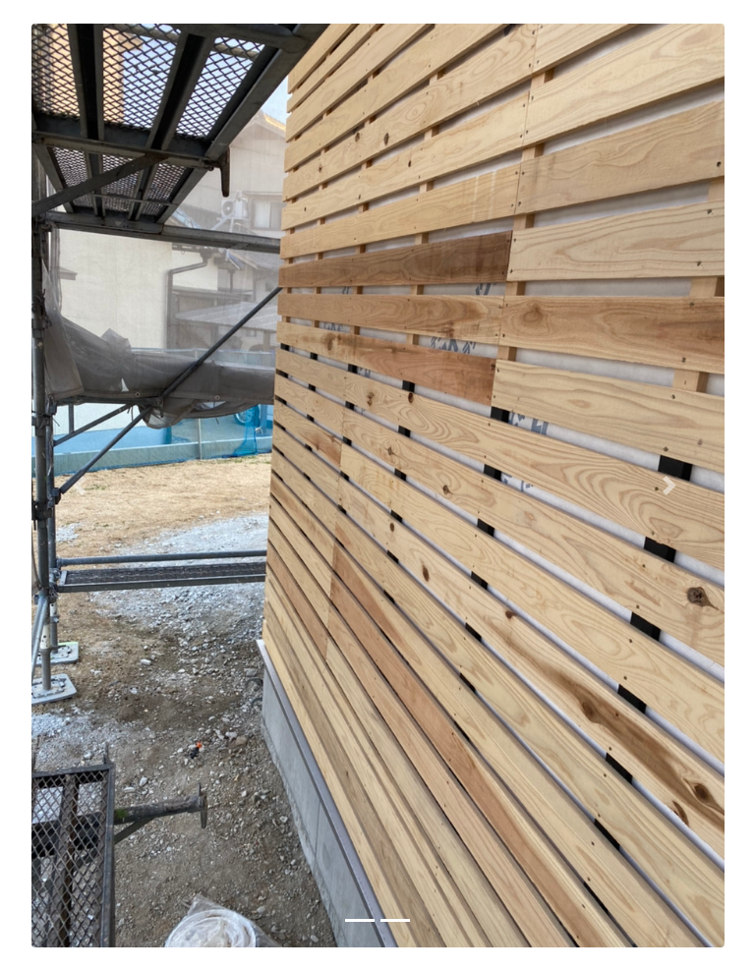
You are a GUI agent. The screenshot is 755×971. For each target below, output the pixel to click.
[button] (83, 485)
